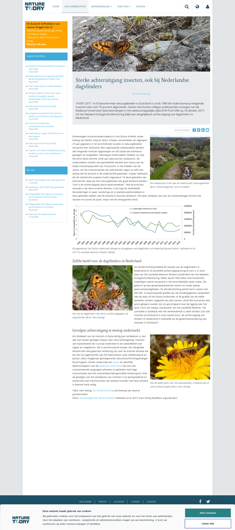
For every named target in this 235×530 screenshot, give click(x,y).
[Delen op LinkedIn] (203, 130)
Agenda (140, 6)
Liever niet (208, 508)
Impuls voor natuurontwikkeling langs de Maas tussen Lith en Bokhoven (47, 152)
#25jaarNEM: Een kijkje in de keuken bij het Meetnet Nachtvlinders (46, 196)
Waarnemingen (101, 6)
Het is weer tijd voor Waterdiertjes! (45, 86)
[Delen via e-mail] (207, 130)
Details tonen (175, 523)
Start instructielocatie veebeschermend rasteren (41, 125)
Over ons (124, 6)
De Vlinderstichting (141, 93)
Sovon (116, 362)
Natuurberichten (75, 6)
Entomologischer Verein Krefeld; (97, 397)
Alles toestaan (208, 498)
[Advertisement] (141, 430)
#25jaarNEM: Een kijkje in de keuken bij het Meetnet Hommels (46, 206)
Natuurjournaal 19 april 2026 (42, 143)
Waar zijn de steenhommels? (42, 214)
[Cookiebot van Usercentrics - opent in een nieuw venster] (21, 523)
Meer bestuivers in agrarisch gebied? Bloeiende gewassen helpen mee (46, 78)
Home (56, 6)
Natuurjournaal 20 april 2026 (42, 106)
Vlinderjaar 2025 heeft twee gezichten (46, 187)
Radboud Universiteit (110, 365)
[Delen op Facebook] (194, 130)
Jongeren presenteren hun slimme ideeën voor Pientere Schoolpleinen (46, 115)
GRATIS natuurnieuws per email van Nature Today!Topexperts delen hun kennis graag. (44, 37)
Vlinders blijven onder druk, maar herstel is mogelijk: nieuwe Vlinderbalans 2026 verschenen (45, 96)
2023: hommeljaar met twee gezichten (47, 180)
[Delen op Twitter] (198, 130)
